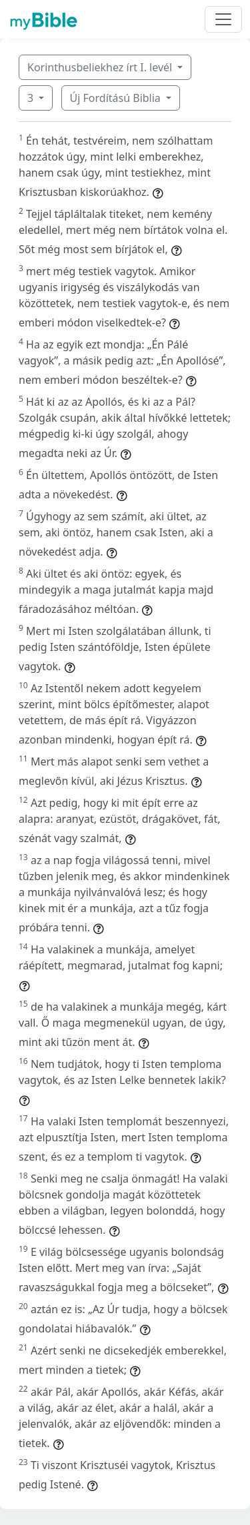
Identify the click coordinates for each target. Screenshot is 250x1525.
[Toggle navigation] (223, 19)
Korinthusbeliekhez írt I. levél (101, 67)
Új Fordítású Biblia (116, 98)
